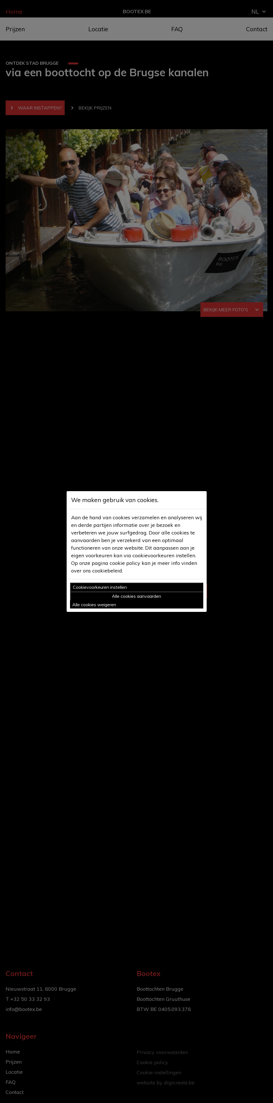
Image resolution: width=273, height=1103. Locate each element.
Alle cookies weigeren (94, 604)
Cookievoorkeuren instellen (100, 587)
